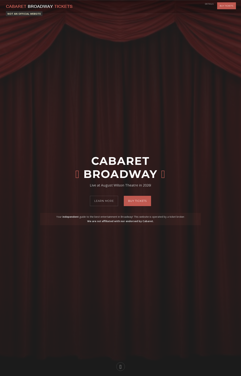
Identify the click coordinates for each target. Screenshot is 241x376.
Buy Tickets (226, 7)
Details (208, 7)
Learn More (104, 200)
